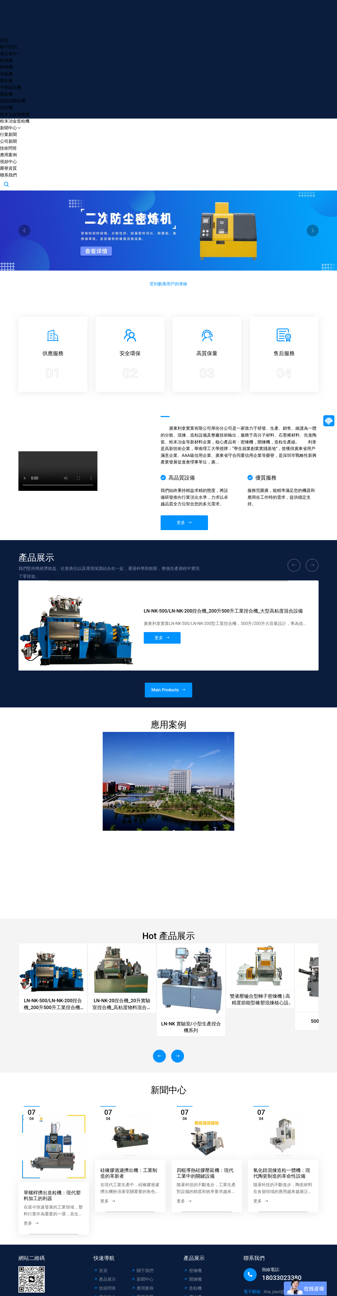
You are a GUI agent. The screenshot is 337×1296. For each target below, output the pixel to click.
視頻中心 (8, 161)
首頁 (4, 40)
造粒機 (6, 73)
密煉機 (6, 60)
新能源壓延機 (12, 100)
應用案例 (8, 154)
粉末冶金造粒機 (14, 121)
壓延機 (6, 94)
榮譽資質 (8, 168)
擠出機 (6, 80)
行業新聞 (8, 134)
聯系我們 (8, 175)
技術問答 (8, 148)
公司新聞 (8, 141)
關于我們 (8, 47)
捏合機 (6, 107)
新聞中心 (8, 127)
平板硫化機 (10, 87)
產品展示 (8, 53)
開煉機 (6, 67)
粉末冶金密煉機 (14, 114)
